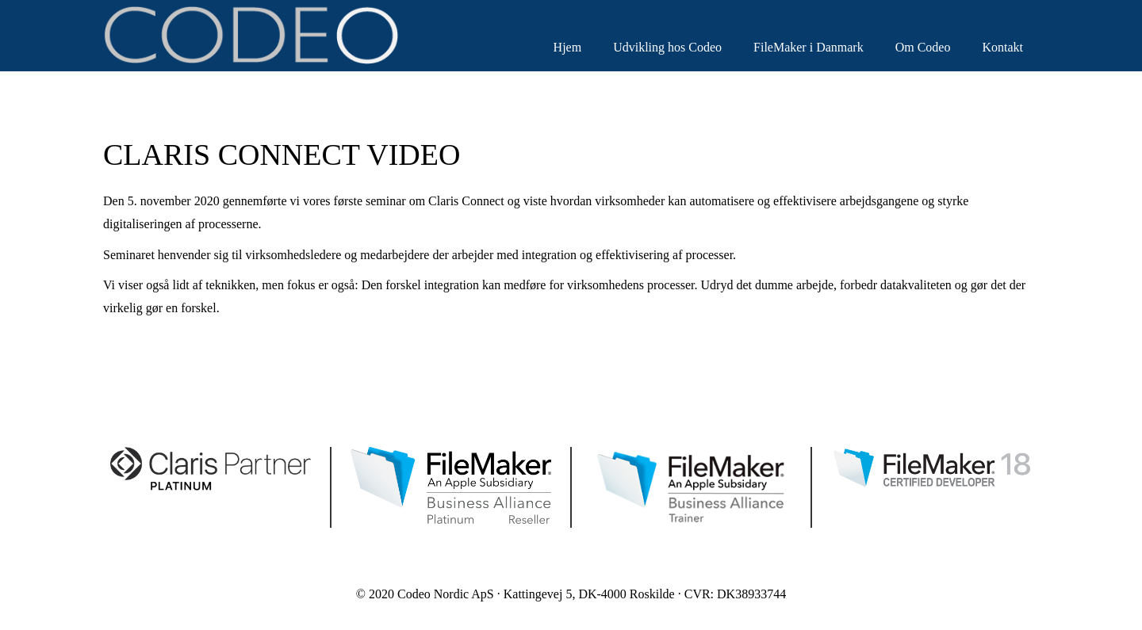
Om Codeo (923, 47)
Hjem (568, 47)
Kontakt (1002, 47)
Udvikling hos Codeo (667, 47)
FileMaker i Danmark (808, 47)
